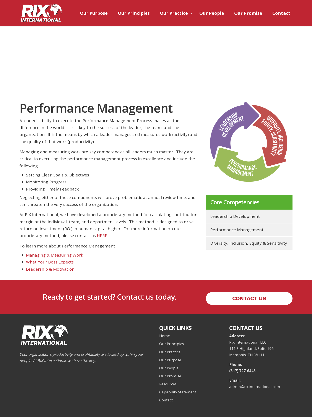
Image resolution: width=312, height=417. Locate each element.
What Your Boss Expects (50, 262)
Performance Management (236, 230)
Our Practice (169, 352)
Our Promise (170, 376)
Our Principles (171, 344)
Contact (166, 400)
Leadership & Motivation (50, 269)
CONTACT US (249, 298)
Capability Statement (177, 392)
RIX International (41, 13)
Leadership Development (235, 216)
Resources (168, 384)
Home (164, 336)
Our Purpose (170, 360)
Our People (169, 368)
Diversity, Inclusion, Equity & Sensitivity (248, 243)
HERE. (102, 235)
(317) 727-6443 (242, 370)
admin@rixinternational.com (254, 386)
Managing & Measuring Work (54, 255)
